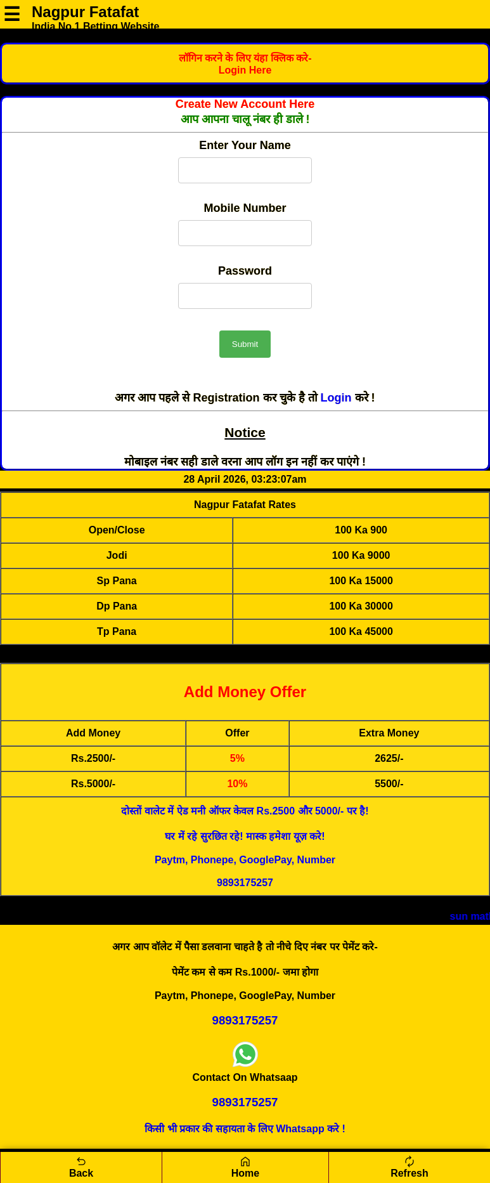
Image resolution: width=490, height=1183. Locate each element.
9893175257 (245, 882)
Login (338, 397)
